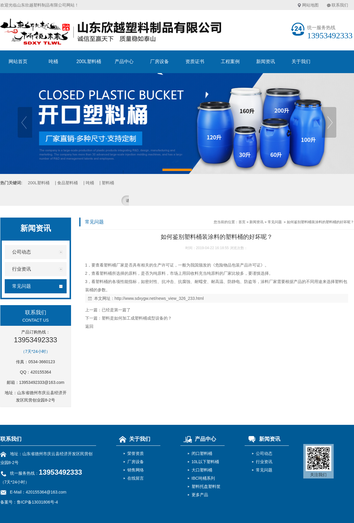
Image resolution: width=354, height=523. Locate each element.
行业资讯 (264, 461)
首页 (242, 222)
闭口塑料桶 (202, 453)
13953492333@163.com (42, 382)
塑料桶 (108, 182)
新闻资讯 (265, 61)
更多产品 (200, 494)
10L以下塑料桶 (205, 461)
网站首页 (18, 61)
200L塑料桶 (88, 61)
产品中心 (124, 61)
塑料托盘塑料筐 (206, 486)
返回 (89, 326)
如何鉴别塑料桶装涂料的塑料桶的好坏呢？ (320, 222)
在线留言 (135, 478)
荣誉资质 (135, 453)
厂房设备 (159, 61)
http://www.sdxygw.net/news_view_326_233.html (159, 298)
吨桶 (53, 61)
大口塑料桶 (202, 470)
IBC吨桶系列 (203, 478)
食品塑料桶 (67, 182)
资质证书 (194, 61)
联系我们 (340, 5)
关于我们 (301, 61)
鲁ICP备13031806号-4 (37, 502)
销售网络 (135, 470)
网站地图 (310, 5)
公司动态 (264, 453)
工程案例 (230, 61)
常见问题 (275, 222)
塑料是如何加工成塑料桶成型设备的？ (137, 318)
